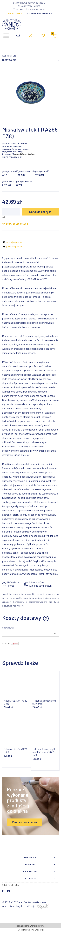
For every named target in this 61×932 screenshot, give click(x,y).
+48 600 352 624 (15, 13)
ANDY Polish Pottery (11, 885)
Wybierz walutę (9, 56)
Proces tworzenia (24, 822)
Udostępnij (7, 643)
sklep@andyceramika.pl (40, 13)
